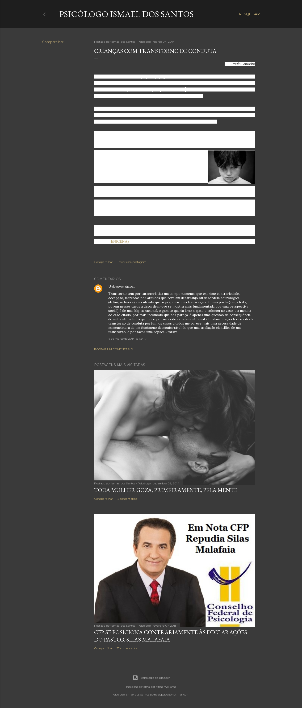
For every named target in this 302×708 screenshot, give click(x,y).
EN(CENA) (119, 241)
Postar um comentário (113, 349)
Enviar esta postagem (131, 262)
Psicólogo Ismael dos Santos (126, 14)
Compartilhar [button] (52, 42)
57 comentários (127, 648)
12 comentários (127, 498)
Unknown (116, 286)
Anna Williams (166, 686)
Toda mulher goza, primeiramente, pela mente (165, 490)
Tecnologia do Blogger (151, 678)
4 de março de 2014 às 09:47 (127, 338)
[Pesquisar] (249, 14)
